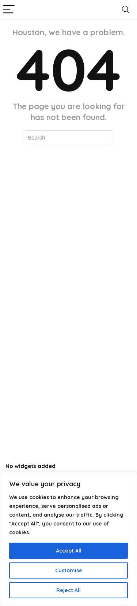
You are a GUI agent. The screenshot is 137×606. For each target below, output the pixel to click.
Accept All (68, 550)
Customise (68, 570)
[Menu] (9, 9)
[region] (68, 539)
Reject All (68, 590)
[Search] (125, 9)
